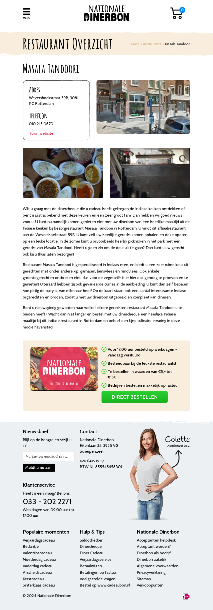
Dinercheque (91, 546)
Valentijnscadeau (37, 553)
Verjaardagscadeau (39, 540)
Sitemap (144, 579)
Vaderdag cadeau (37, 566)
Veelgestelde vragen (98, 579)
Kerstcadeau (33, 579)
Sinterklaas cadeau (39, 585)
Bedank (29, 546)
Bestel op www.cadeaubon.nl (105, 585)
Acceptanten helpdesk (156, 540)
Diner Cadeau (91, 553)
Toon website (41, 133)
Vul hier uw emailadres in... (47, 456)
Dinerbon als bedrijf (154, 553)
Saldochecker (91, 540)
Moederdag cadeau (39, 559)
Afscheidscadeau (37, 572)
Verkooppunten (150, 585)
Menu (26, 17)
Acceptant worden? (154, 546)
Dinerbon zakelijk (151, 559)
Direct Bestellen (135, 397)
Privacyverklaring (151, 572)
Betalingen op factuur (98, 572)
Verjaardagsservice (96, 559)
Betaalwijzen (91, 566)
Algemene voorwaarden (157, 566)
